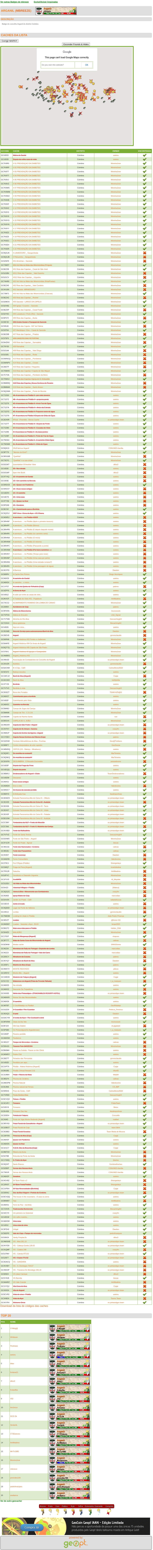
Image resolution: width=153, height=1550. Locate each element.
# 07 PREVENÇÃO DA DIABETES (26, 188)
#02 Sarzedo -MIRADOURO (24, 289)
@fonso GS (115, 920)
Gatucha (16, 871)
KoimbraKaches (116, 1164)
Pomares (16, 1107)
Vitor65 (116, 1071)
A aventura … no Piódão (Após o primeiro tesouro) (33, 521)
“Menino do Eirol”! (20, 452)
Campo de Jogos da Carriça (24, 709)
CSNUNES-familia (116, 448)
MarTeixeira (115, 753)
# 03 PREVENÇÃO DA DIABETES (26, 171)
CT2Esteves (15, 1434)
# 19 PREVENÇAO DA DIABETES (26, 237)
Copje (115, 676)
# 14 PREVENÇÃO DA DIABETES (26, 216)
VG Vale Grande (19, 1282)
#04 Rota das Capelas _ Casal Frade (27, 310)
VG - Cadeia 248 (19, 1250)
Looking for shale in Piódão (24, 916)
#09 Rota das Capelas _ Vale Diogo (27, 350)
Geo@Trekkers (116, 741)
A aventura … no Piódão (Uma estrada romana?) (32, 562)
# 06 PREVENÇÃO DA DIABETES (26, 184)
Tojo (14, 1201)
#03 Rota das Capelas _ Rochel (25, 298)
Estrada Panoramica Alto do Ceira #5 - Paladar (31, 814)
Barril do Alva (18, 680)
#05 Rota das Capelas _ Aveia (25, 318)
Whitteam (14, 1337)
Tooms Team (116, 1298)
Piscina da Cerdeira (21, 1079)
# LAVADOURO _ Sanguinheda (25, 253)
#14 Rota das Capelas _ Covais (25, 363)
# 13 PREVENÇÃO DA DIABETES (26, 212)
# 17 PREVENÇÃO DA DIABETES (26, 228)
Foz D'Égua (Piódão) (21, 863)
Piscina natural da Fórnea (23, 1087)
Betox (116, 1107)
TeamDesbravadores (116, 774)
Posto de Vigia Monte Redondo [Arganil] (29, 1119)
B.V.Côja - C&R (19, 668)
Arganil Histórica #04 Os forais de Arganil (29, 643)
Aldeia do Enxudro (20, 615)
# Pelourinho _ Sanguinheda (24, 257)
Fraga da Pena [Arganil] (22, 867)
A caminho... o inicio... (21, 582)
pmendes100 (15, 1478)
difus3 (115, 464)
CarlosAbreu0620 (116, 668)
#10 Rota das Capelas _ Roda (25, 355)
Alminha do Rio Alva (21, 619)
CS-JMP (116, 1087)
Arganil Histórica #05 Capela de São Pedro (30, 647)
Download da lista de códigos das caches (24, 1306)
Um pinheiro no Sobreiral (23, 1213)
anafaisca (14, 1495)
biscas (115, 843)
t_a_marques (116, 981)
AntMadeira (115, 599)
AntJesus (14, 1407)
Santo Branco (18, 1164)
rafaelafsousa (116, 900)
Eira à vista (17, 786)
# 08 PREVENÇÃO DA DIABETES (26, 192)
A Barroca (17, 570)
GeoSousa (116, 745)
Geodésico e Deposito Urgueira (25, 875)
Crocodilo (116, 1115)
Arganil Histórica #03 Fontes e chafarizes (29, 639)
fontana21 (14, 1372)
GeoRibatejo (116, 1005)
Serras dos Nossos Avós (23, 1172)
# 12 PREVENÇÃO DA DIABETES (26, 208)
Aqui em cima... (19, 627)
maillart (116, 1119)
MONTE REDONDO (21, 969)
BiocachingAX (115, 623)
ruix (115, 717)
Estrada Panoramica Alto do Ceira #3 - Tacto (30, 806)
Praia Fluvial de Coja (21, 1128)
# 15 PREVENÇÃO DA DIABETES (26, 220)
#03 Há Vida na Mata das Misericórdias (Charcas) (33, 294)
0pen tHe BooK (19, 473)
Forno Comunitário (20, 859)
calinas (116, 847)
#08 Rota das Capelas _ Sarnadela (27, 342)
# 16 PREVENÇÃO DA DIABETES (26, 224)
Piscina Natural (19, 1083)
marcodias (116, 896)
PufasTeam (115, 1103)
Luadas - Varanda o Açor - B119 (25, 924)
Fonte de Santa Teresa (22, 835)
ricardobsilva (116, 867)
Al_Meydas (115, 879)
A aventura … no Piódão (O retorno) (27, 542)
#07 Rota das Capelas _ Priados (26, 334)
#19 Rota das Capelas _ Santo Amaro (28, 387)
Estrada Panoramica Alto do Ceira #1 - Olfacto (31, 798)
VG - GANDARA (19, 1262)
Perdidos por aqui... (20, 1062)
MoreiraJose (116, 163)
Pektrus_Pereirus (116, 1010)
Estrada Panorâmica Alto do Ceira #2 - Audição (31, 818)
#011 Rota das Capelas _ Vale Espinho (28, 273)
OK (86, 65)
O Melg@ (14, 1328)
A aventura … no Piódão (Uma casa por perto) (31, 558)
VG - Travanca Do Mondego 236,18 (27, 1270)
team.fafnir (116, 1128)
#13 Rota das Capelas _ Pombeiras (27, 359)
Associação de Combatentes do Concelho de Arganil (34, 660)
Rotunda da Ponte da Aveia (24, 1156)
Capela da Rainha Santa (23, 717)
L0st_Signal (116, 615)
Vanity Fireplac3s (20, 1237)
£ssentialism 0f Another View (24, 464)
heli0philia (116, 680)
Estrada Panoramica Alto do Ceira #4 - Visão (30, 810)
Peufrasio (14, 1346)
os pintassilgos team (116, 420)
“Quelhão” (17, 456)
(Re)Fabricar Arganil (21, 448)
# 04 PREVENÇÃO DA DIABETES (26, 176)
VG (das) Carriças (20, 1274)
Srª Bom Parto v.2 (20, 1180)
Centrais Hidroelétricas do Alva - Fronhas (29, 741)
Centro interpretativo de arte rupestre (27, 745)
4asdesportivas (116, 794)
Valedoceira (115, 786)
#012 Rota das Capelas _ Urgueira (26, 277)
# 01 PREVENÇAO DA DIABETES (26, 163)
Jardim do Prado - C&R (22, 900)
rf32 (11, 1399)
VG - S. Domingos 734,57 (23, 1266)
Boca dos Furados (20, 692)
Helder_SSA (116, 928)
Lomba (16, 912)
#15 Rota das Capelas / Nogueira (26, 367)
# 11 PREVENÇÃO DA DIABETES (26, 204)
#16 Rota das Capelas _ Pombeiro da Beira (30, 375)
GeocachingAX (116, 619)
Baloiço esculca (19, 672)
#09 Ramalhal (18, 346)
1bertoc (116, 1160)
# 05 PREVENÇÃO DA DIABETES (26, 180)
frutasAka (14, 1390)
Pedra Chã (17, 1054)
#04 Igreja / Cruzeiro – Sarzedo (25, 306)
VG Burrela (17, 1278)
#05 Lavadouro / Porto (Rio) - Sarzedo (28, 314)
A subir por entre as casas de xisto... (27, 595)
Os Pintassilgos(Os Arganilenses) (26, 1030)
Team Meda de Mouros (116, 1132)
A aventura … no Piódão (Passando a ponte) (30, 546)
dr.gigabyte (116, 1026)
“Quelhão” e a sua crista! (23, 460)
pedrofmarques (116, 1233)
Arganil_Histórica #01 (21, 656)
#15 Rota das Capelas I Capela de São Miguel (31, 371)
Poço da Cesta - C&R (21, 1091)
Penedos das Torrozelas (22, 1058)
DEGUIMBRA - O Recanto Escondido (28, 761)
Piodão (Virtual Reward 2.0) (24, 1071)
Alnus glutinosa (19, 623)
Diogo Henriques (116, 574)
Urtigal (15, 1229)
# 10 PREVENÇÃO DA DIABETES (26, 200)
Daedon (116, 570)
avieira (115, 155)
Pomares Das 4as (20, 1111)
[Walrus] (116, 888)
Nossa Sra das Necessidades (24, 997)
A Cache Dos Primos (21, 574)
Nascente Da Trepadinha (23, 989)
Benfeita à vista (19, 688)
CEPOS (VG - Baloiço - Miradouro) (27, 749)
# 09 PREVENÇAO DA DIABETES (26, 196)
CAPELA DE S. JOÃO (22, 721)
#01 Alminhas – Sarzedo (22, 261)
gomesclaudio (115, 635)
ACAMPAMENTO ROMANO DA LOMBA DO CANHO (34, 603)
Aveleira (16, 664)
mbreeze (23, 10)
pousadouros (116, 761)
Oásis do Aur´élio (20, 1022)
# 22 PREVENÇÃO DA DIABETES (26, 249)
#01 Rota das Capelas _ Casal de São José (30, 269)
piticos (115, 969)
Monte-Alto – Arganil (21, 973)
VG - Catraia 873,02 (21, 1254)
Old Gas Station (19, 1026)
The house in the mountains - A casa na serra (31, 1197)
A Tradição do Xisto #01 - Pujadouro (27, 599)
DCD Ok (13, 1416)
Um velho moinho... (20, 1217)
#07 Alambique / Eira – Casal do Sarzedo (29, 330)
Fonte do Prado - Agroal (22, 843)
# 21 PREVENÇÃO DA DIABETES (26, 245)
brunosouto (115, 611)
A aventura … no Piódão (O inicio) (26, 538)
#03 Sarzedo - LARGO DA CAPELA (27, 302)
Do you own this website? (53, 65)
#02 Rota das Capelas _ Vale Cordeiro (28, 285)
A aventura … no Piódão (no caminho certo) (30, 534)
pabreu (116, 586)
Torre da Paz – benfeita (22, 1205)
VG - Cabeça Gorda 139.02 (24, 1246)
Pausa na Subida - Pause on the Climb (28, 1050)
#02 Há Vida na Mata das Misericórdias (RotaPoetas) (34, 281)
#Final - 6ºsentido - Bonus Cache (26, 420)
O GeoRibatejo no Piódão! (23, 1005)
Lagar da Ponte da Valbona (24, 908)
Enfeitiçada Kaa (19, 794)
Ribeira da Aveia (19, 1152)
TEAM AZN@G (116, 692)
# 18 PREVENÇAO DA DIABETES (26, 233)
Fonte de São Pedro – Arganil (24, 839)
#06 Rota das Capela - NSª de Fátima (28, 326)
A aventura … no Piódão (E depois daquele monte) (33, 529)
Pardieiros (17, 1038)
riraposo (116, 936)
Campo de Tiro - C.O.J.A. (23, 713)
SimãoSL (14, 1425)
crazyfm (116, 729)
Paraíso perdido (19, 1034)
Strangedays (116, 863)
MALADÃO (17, 932)
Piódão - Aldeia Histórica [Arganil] (26, 1067)
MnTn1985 (14, 1451)
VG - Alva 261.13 (20, 1241)
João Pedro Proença (116, 916)
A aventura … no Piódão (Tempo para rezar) (30, 554)
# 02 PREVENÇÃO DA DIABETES (26, 167)
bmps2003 (116, 924)
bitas (12, 1363)
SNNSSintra (116, 944)
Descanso (17, 778)
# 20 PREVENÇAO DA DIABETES (26, 241)
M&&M (116, 1075)
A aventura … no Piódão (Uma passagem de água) (33, 566)
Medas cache (18, 944)
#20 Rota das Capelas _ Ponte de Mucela (29, 391)
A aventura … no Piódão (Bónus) (26, 525)
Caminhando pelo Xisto (22, 700)
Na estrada (17, 985)
